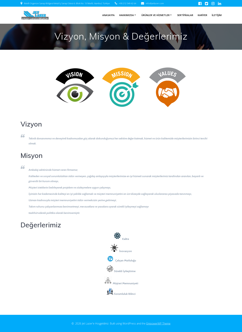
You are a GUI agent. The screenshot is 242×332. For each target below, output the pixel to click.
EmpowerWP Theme (158, 323)
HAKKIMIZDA (126, 15)
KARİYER (202, 15)
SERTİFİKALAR (185, 15)
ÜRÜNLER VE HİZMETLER (155, 15)
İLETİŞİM (217, 15)
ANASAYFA (108, 15)
